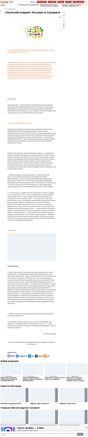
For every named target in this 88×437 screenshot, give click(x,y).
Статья (3, 5)
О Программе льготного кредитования (28, 4)
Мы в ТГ (68, 2)
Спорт (6, 9)
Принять (80, 434)
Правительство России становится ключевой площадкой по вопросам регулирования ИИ (49, 5)
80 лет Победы (42, 2)
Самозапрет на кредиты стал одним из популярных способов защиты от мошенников (72, 5)
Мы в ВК (61, 2)
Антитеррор (52, 2)
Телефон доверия (78, 2)
